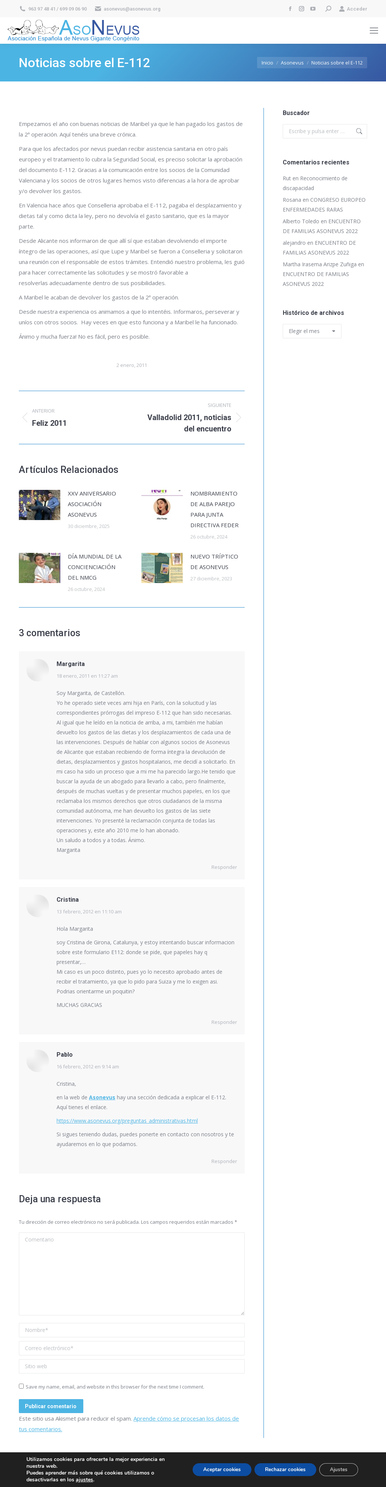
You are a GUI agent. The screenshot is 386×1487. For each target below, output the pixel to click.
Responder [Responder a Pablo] (224, 1161)
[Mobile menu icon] (373, 30)
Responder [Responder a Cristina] (224, 1022)
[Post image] (39, 505)
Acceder (353, 8)
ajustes (84, 1479)
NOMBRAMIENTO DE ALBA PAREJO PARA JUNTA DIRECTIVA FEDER (214, 509)
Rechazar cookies (281, 1469)
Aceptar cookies (215, 1469)
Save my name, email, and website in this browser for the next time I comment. (115, 1386)
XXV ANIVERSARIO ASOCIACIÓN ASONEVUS (92, 504)
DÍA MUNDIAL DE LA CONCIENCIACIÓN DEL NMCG (94, 566)
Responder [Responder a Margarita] (224, 867)
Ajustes (338, 1469)
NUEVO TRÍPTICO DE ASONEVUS (214, 561)
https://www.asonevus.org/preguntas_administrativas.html (127, 1120)
